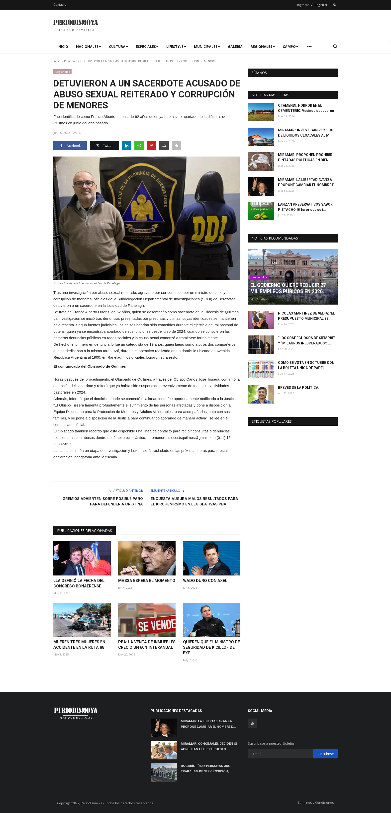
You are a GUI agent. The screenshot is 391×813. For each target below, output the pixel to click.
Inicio (62, 46)
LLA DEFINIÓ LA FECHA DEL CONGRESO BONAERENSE (78, 583)
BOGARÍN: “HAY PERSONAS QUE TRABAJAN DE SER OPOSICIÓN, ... (207, 768)
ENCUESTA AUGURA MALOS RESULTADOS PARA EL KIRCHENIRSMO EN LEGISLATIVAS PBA (194, 501)
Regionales (71, 61)
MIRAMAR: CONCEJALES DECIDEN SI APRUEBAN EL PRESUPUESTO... (209, 746)
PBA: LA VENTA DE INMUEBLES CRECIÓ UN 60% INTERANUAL (147, 645)
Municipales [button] (207, 46)
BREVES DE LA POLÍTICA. (298, 388)
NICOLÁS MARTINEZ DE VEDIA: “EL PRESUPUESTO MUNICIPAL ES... (306, 316)
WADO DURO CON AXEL (205, 580)
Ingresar (303, 5)
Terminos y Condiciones (316, 802)
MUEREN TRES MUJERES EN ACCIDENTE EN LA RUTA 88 (79, 645)
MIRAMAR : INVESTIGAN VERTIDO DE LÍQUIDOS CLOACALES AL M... (305, 132)
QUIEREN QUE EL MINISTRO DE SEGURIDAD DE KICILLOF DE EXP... (211, 647)
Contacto (59, 4)
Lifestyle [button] (176, 46)
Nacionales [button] (88, 46)
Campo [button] (290, 46)
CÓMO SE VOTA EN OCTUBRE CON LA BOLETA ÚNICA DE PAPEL (306, 365)
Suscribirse (325, 753)
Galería (235, 46)
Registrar (321, 5)
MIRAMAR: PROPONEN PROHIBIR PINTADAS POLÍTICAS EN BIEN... (305, 157)
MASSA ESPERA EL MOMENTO (146, 580)
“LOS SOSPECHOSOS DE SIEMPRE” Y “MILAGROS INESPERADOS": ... (307, 340)
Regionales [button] (263, 46)
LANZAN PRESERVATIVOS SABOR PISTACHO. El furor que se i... (305, 207)
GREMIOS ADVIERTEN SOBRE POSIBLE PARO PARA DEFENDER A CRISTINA (103, 501)
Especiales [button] (147, 46)
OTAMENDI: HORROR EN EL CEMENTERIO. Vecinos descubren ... (308, 108)
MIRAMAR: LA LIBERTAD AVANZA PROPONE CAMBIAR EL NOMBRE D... (307, 182)
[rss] (252, 723)
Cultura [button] (118, 46)
